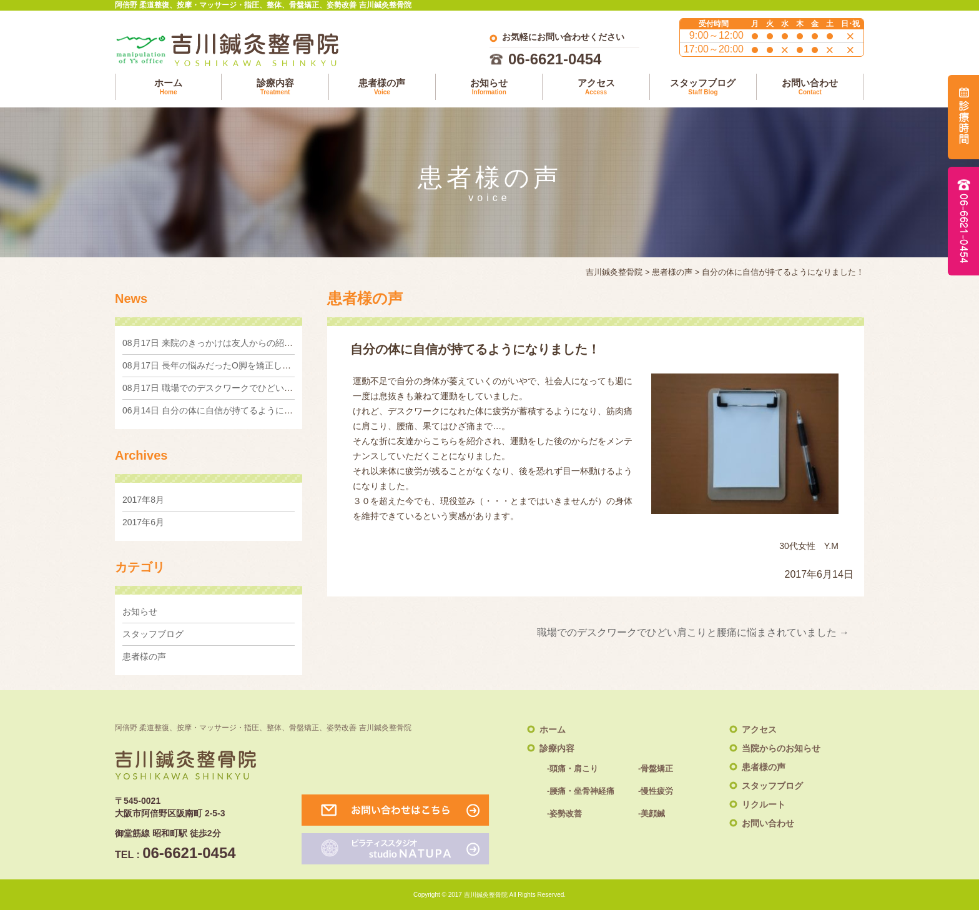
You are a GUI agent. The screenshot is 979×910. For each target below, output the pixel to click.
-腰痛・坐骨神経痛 (580, 791)
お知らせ (489, 86)
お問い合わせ (810, 86)
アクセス (596, 86)
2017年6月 (143, 522)
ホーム (168, 86)
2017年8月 (143, 500)
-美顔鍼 (651, 813)
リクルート (763, 804)
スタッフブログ (703, 86)
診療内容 (275, 86)
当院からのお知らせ (781, 748)
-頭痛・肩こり (572, 768)
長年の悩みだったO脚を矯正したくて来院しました (241, 365)
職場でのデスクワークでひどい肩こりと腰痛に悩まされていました (693, 632)
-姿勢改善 (564, 813)
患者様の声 (382, 86)
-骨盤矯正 (655, 768)
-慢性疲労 (655, 791)
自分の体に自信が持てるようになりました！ (229, 410)
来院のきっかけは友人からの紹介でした (220, 343)
